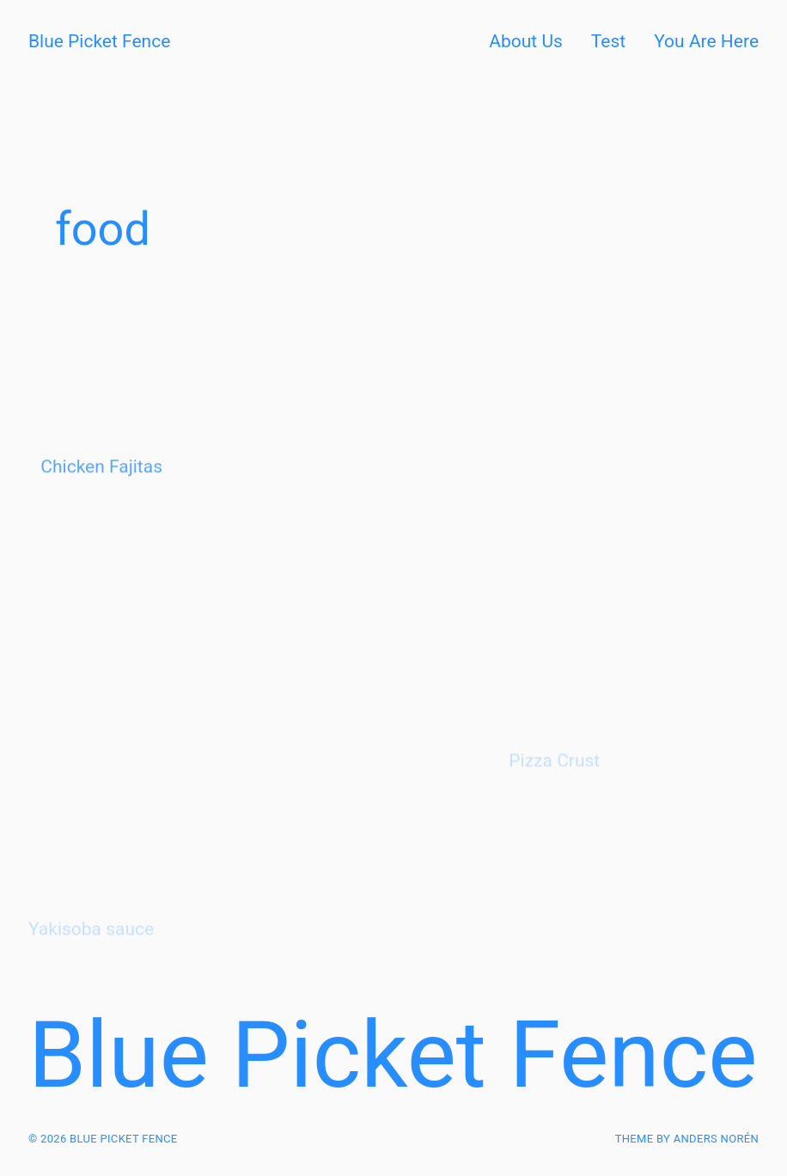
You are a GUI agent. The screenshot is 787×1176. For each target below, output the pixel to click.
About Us (526, 41)
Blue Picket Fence (99, 41)
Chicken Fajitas (101, 483)
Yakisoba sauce (91, 953)
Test (608, 41)
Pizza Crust (554, 785)
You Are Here (706, 41)
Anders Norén (716, 1138)
